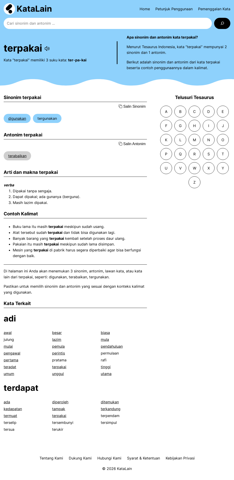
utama (106, 373)
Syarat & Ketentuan (143, 458)
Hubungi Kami (109, 458)
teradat (10, 367)
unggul (58, 373)
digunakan (17, 118)
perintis (58, 353)
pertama (11, 360)
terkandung (110, 409)
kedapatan (13, 409)
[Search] (222, 23)
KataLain (34, 9)
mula (105, 339)
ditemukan (110, 402)
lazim (56, 339)
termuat (10, 415)
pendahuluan (112, 346)
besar (57, 332)
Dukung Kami (80, 458)
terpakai (59, 367)
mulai (8, 346)
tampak (58, 409)
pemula (58, 346)
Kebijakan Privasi (180, 458)
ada (7, 402)
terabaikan (17, 156)
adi (10, 318)
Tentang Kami (51, 458)
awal (8, 332)
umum (9, 373)
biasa (105, 332)
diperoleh (60, 402)
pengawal (12, 353)
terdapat (21, 388)
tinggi (106, 367)
